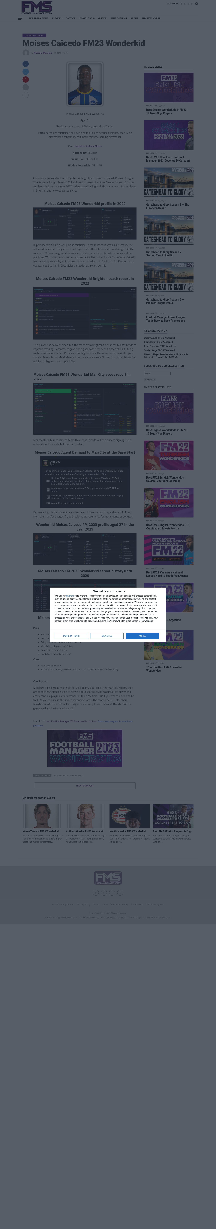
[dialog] (108, 615)
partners (70, 596)
